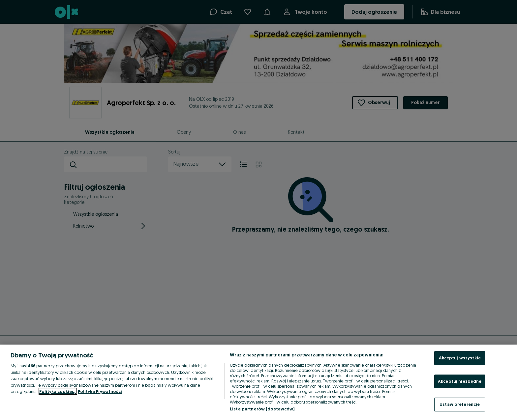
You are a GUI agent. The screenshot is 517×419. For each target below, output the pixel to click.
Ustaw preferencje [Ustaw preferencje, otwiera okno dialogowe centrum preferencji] (460, 404)
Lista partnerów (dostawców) (262, 408)
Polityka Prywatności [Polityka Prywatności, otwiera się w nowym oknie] (100, 391)
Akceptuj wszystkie (460, 357)
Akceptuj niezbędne (459, 381)
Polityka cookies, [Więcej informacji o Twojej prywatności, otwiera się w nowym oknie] (57, 391)
